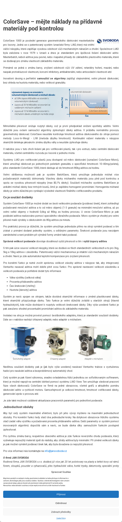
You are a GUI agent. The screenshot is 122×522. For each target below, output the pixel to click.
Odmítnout (61, 503)
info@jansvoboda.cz (55, 451)
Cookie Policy (61, 518)
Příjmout (61, 494)
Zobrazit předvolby (61, 512)
